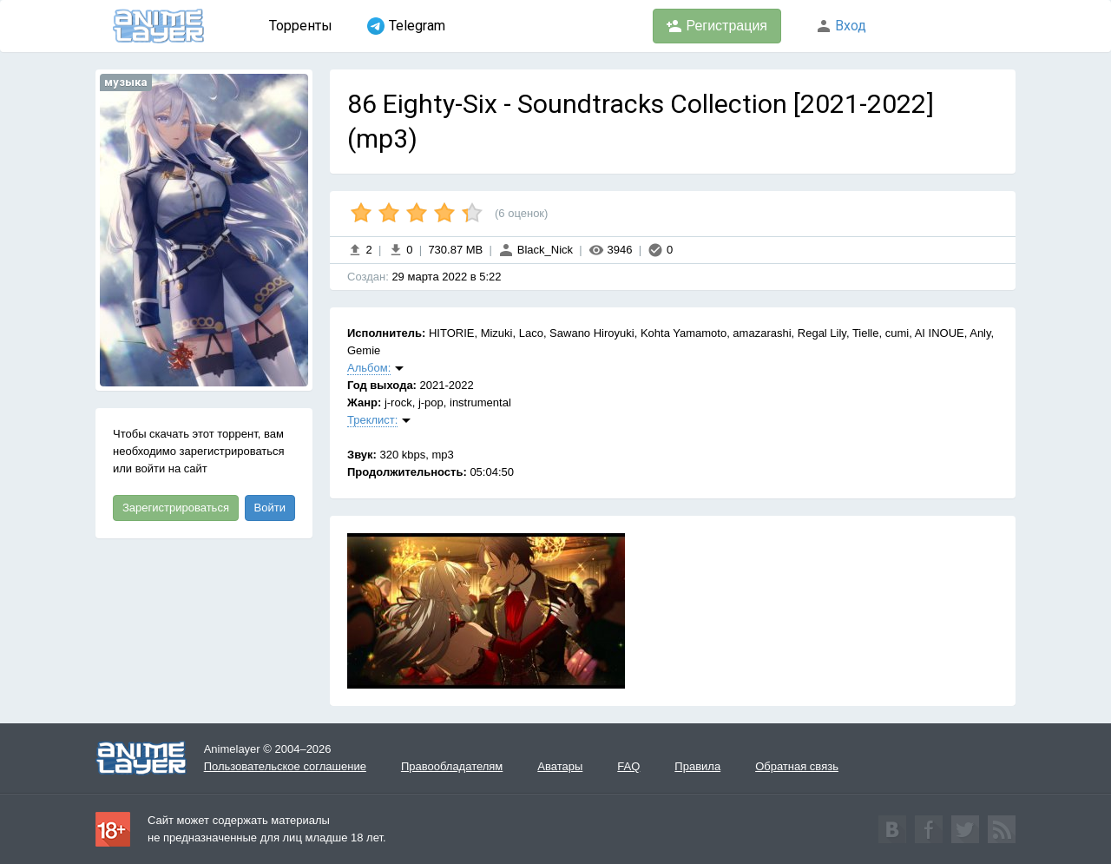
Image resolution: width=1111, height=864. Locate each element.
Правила (697, 766)
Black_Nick (535, 249)
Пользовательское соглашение (285, 766)
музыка (126, 82)
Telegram (406, 26)
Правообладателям (452, 766)
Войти (270, 507)
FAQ (628, 766)
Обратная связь (796, 766)
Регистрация (717, 26)
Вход (841, 25)
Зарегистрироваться (175, 507)
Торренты (300, 25)
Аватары (559, 766)
